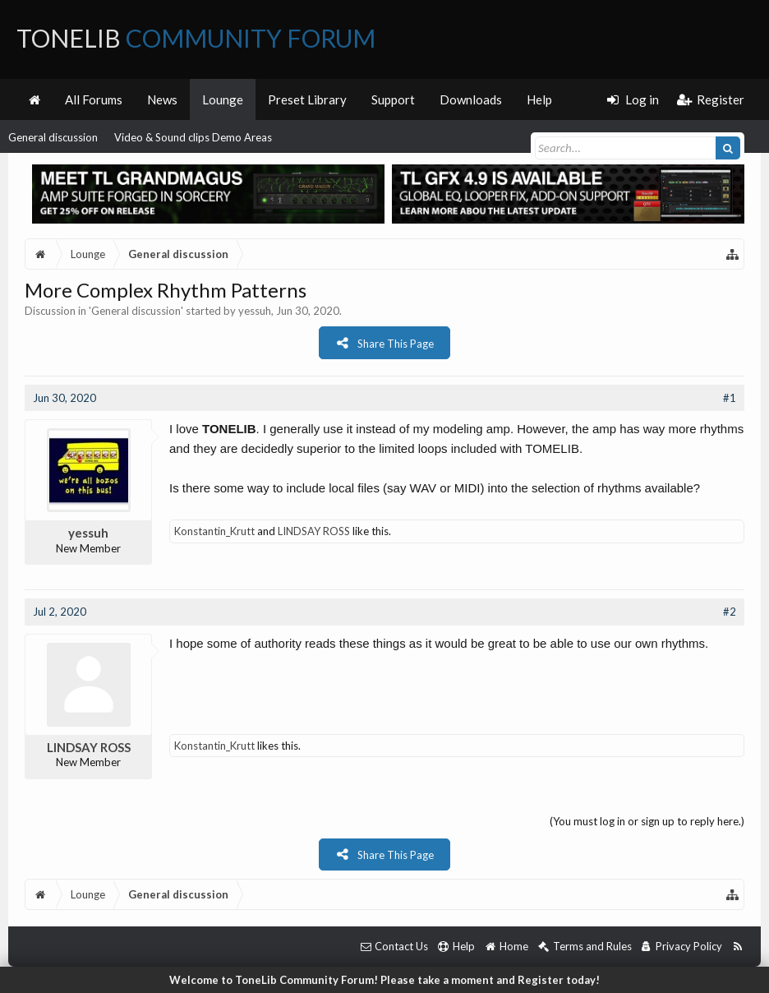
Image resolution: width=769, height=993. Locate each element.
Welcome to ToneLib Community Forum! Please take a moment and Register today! (384, 979)
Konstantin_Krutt (214, 531)
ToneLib (195, 38)
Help (539, 99)
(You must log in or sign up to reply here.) (647, 821)
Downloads (471, 99)
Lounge (222, 99)
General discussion (53, 137)
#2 (729, 611)
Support (393, 99)
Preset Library (307, 99)
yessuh (254, 310)
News (162, 99)
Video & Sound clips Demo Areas (193, 137)
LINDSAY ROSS (314, 531)
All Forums (93, 99)
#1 (729, 397)
